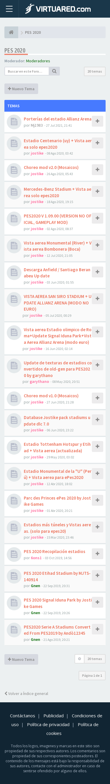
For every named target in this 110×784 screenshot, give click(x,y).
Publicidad (53, 715)
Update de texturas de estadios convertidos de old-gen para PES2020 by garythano (58, 369)
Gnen (35, 585)
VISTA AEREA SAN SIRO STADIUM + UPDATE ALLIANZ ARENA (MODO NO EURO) (58, 303)
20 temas (94, 71)
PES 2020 (14, 50)
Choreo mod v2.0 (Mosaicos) (51, 167)
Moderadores (38, 60)
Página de (92, 675)
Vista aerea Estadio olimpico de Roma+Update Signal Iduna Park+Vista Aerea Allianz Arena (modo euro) (58, 336)
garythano (39, 381)
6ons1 (36, 557)
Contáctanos (22, 715)
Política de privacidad (48, 724)
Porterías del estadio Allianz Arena (58, 119)
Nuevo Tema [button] (21, 88)
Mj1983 (37, 125)
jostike (37, 153)
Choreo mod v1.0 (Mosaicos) (51, 395)
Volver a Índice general (26, 693)
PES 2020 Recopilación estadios (54, 551)
